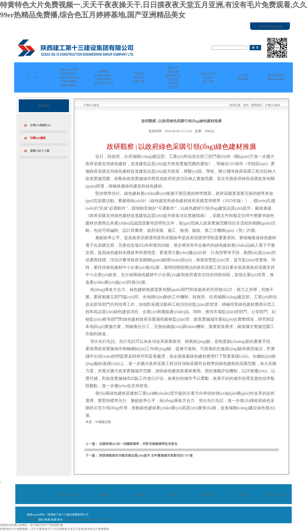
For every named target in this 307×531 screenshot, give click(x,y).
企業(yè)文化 (208, 495)
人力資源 (242, 495)
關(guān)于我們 (69, 495)
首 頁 (32, 77)
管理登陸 (32, 519)
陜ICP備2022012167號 (95, 519)
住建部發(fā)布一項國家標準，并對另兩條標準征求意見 (138, 444)
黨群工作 (173, 495)
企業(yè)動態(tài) (40, 125)
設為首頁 (263, 26)
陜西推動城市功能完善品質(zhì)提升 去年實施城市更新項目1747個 (146, 455)
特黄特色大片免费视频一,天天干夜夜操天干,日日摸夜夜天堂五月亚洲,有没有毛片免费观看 (54, 529)
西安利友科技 (73, 519)
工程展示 (138, 495)
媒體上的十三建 (39, 150)
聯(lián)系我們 (276, 495)
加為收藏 (276, 26)
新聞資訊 (103, 495)
